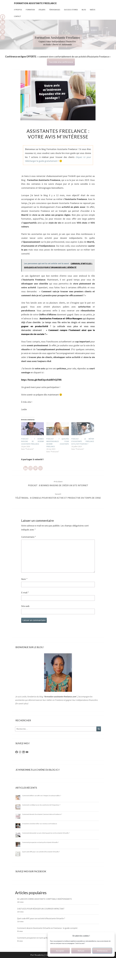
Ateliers (42, 9)
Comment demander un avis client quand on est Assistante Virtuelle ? (45, 833)
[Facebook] (2, 16)
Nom (24, 579)
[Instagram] (30, 466)
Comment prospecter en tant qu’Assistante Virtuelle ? (40, 842)
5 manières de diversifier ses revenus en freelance (39, 824)
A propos (18, 9)
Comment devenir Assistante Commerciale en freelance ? (42, 814)
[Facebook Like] (22, 464)
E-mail (25, 592)
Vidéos (92, 9)
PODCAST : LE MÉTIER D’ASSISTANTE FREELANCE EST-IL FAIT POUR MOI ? (82, 441)
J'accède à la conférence (61, 61)
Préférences (102, 950)
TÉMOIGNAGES (54, 9)
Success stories (71, 9)
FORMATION (30, 9)
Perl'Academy (37, 955)
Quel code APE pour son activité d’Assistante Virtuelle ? (41, 852)
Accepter (60, 950)
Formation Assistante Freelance (35, 3)
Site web (25, 606)
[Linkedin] (25, 466)
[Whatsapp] (40, 466)
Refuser (81, 950)
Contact (17, 16)
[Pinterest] (35, 466)
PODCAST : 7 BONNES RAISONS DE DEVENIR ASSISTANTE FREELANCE (32, 441)
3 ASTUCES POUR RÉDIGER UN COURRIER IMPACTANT (41, 908)
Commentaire (28, 536)
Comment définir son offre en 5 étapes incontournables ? (41, 795)
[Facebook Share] (21, 464)
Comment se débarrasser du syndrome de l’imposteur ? (41, 805)
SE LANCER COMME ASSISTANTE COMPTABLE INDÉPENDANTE (44, 899)
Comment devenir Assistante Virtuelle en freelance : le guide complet (47, 928)
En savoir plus (22, 703)
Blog (84, 9)
